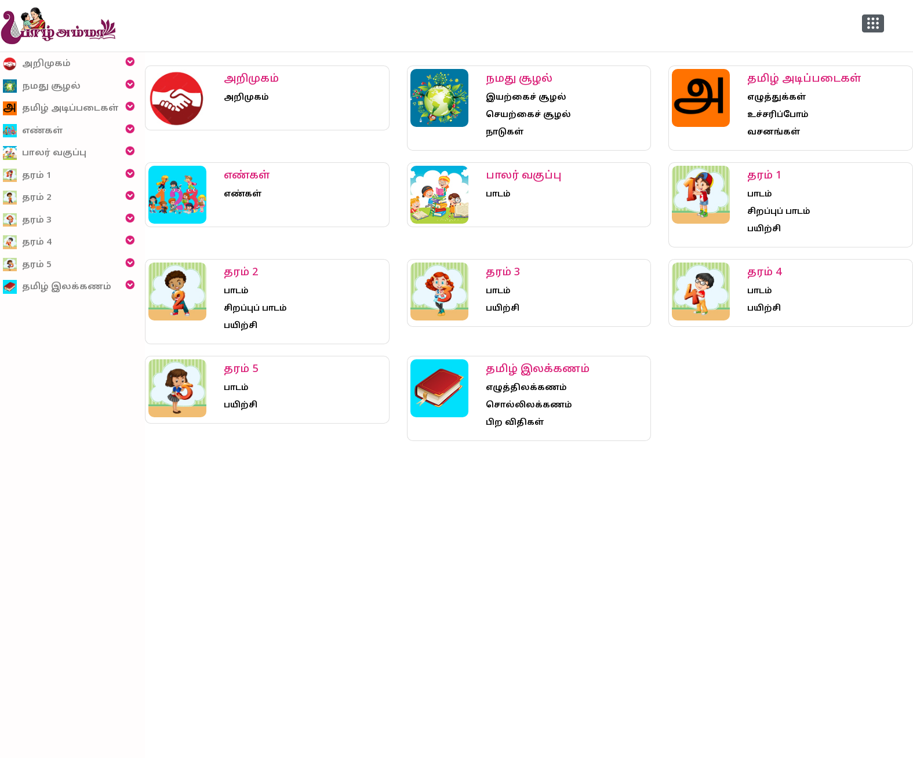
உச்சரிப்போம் (778, 115)
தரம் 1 (27, 175)
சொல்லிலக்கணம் (529, 405)
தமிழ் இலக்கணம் (57, 287)
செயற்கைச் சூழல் (528, 115)
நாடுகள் (505, 132)
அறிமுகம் (37, 64)
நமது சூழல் (42, 86)
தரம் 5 (27, 264)
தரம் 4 (27, 242)
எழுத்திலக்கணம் (526, 388)
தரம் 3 (27, 219)
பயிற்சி (764, 229)
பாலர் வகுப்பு (44, 153)
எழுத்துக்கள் (776, 98)
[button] (873, 23)
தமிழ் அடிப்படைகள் (61, 108)
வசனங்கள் (774, 132)
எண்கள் (33, 130)
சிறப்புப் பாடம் (778, 212)
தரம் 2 (27, 197)
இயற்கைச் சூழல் (526, 98)
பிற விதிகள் (515, 423)
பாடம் (498, 194)
